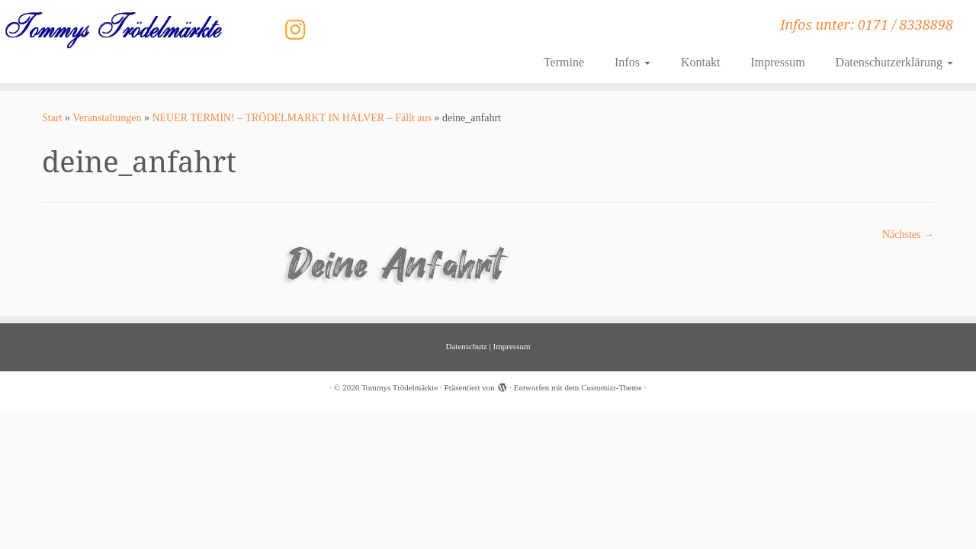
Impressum (777, 62)
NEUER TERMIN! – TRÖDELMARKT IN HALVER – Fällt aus (292, 118)
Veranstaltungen (106, 118)
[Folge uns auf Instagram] (300, 30)
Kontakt (701, 62)
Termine (564, 62)
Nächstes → (908, 234)
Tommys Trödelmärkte (399, 387)
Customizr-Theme (611, 387)
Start (52, 118)
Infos (632, 62)
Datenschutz (466, 346)
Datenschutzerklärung (894, 62)
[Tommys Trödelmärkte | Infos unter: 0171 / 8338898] (112, 30)
